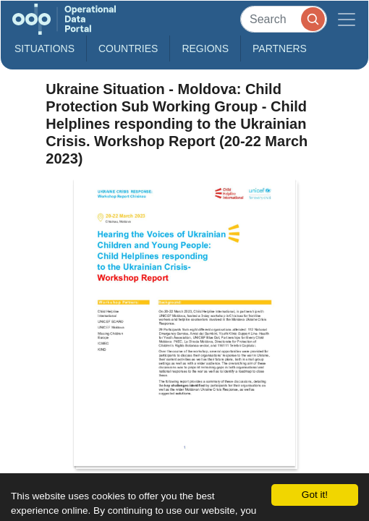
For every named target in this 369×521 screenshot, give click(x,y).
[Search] (283, 19)
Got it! (315, 494)
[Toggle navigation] (346, 19)
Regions (205, 48)
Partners (280, 48)
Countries (128, 48)
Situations (44, 48)
